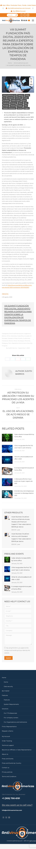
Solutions (5, 709)
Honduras (13, 103)
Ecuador (25, 98)
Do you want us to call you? (17, 805)
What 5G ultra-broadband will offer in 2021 (23, 458)
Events (24, 100)
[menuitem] (18, 5)
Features (5, 695)
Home (4, 677)
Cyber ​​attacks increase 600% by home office (24, 435)
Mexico (20, 103)
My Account (6, 736)
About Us (5, 754)
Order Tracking (7, 741)
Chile (4, 98)
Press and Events (7, 759)
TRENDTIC (5, 294)
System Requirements (11, 704)
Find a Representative (9, 726)
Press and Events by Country (11, 763)
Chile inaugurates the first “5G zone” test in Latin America (23, 447)
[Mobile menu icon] (33, 20)
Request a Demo (7, 731)
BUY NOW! (5, 691)
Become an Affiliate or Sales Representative (16, 750)
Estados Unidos (15, 100)
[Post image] (7, 438)
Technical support (8, 745)
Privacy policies (7, 772)
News (25, 103)
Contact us (5, 767)
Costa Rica (18, 98)
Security (19, 108)
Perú (25, 105)
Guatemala (6, 103)
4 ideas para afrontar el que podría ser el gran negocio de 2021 (23, 481)
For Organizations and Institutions (15, 722)
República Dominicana (9, 108)
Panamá (13, 105)
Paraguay (19, 105)
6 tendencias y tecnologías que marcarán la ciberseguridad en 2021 (24, 493)
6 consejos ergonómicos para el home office (24, 469)
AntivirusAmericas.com (9, 95)
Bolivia (27, 95)
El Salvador (6, 100)
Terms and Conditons (9, 776)
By (11, 348)
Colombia (10, 98)
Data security (8, 686)
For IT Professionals (10, 713)
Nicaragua (6, 105)
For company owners (11, 718)
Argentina (20, 95)
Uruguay (26, 108)
